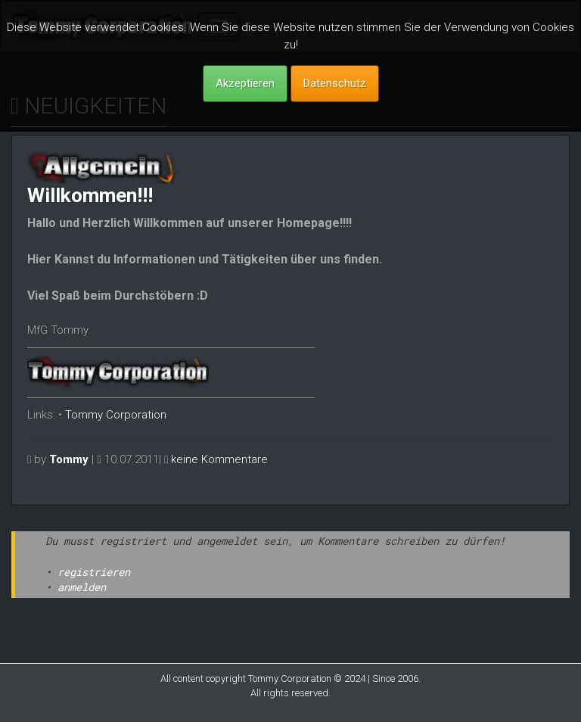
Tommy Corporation (115, 415)
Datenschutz (334, 83)
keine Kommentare (219, 459)
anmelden (81, 587)
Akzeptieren (245, 83)
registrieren (93, 572)
